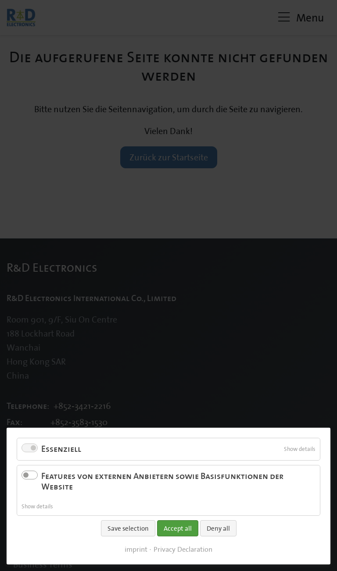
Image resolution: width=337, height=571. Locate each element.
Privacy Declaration (183, 549)
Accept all (178, 528)
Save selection (128, 528)
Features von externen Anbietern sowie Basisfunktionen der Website (162, 481)
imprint (136, 549)
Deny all (218, 528)
